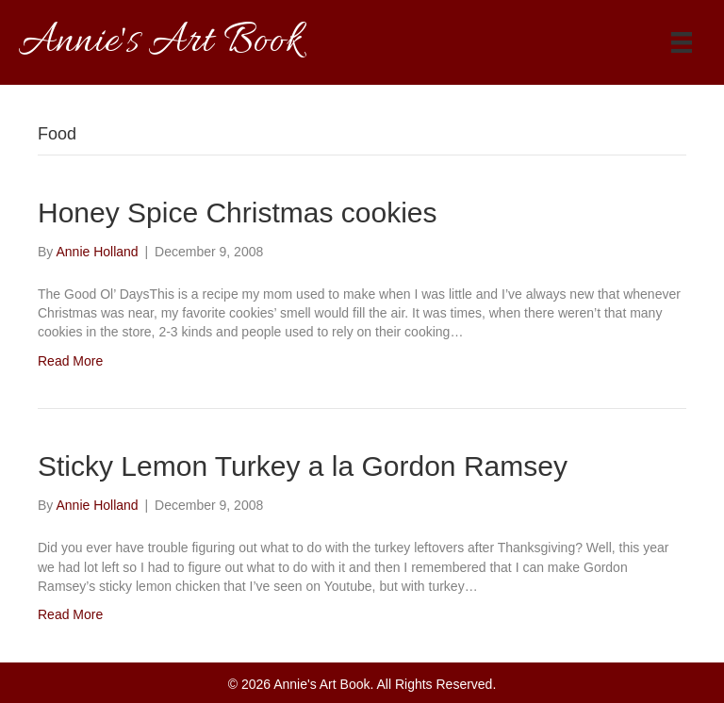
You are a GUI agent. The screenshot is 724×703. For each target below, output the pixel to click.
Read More (70, 360)
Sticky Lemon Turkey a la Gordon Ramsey (303, 466)
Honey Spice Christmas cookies (237, 212)
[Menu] (681, 42)
